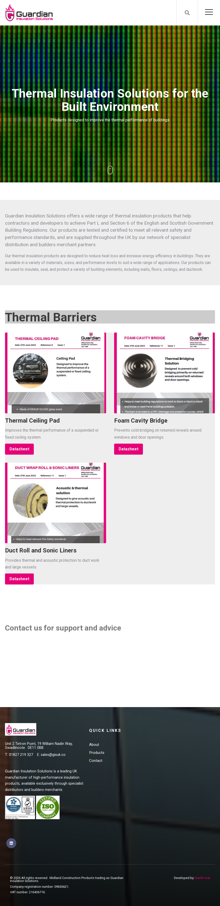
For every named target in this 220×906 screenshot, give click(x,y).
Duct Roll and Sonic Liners (41, 550)
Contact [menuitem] (95, 760)
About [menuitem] (94, 744)
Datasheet (19, 449)
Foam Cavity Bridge (140, 420)
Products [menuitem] (96, 752)
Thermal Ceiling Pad (32, 420)
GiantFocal (202, 878)
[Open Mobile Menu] (209, 12)
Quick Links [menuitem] (105, 730)
